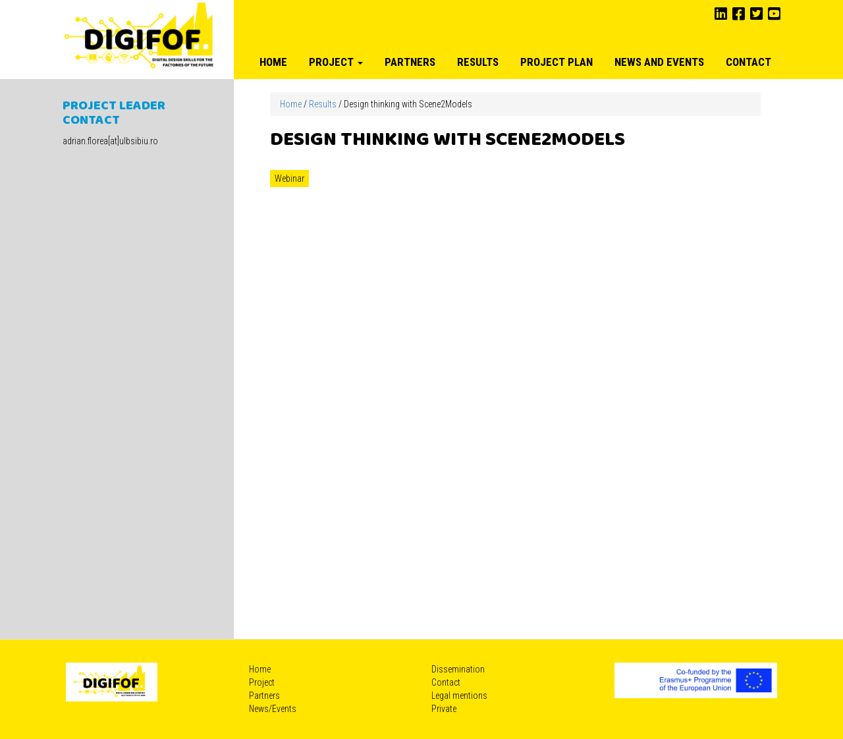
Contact (748, 61)
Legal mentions (459, 695)
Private (443, 708)
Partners (410, 61)
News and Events (659, 61)
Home (273, 61)
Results (478, 61)
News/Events (272, 708)
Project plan (556, 61)
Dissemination (458, 669)
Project (336, 61)
